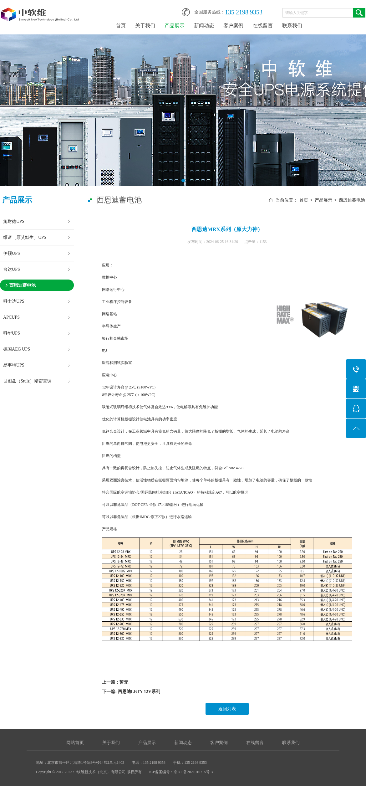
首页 (121, 25)
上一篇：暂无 (115, 682)
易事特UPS (13, 364)
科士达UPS (13, 301)
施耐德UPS (13, 221)
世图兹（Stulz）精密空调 (27, 380)
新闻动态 (204, 25)
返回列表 (227, 708)
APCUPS (11, 317)
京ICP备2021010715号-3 (193, 772)
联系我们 (292, 25)
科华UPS (11, 333)
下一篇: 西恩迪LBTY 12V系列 (131, 691)
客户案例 (233, 25)
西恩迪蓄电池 (22, 285)
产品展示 (175, 25)
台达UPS (11, 269)
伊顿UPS (11, 253)
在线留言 (263, 25)
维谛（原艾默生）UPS (24, 237)
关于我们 (145, 25)
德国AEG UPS (16, 349)
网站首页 (75, 742)
